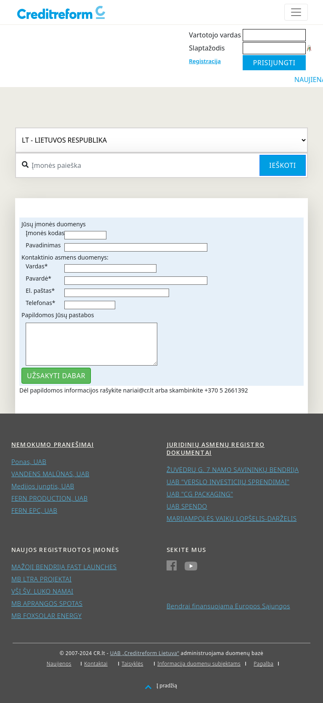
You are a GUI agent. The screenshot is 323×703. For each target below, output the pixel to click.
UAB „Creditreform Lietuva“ (144, 653)
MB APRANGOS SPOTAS (46, 603)
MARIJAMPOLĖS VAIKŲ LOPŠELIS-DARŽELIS (232, 518)
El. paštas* (40, 290)
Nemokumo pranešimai (52, 444)
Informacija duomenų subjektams (199, 663)
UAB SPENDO (187, 506)
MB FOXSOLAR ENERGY (46, 615)
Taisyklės (132, 663)
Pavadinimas (43, 245)
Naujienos (59, 663)
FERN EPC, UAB (34, 510)
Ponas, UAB (28, 461)
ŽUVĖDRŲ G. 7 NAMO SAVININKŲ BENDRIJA (233, 469)
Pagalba (263, 663)
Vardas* (37, 266)
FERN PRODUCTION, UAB (49, 498)
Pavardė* (38, 278)
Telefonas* (40, 303)
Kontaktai (96, 663)
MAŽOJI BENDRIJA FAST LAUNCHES (64, 566)
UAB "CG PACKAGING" (200, 494)
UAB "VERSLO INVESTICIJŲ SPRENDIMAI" (228, 482)
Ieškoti (282, 165)
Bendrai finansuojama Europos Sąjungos (228, 606)
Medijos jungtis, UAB (42, 486)
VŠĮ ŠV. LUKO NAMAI (42, 591)
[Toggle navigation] (296, 12)
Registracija (205, 61)
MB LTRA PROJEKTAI (41, 579)
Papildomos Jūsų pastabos (57, 315)
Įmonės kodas (45, 233)
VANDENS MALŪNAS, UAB (50, 474)
